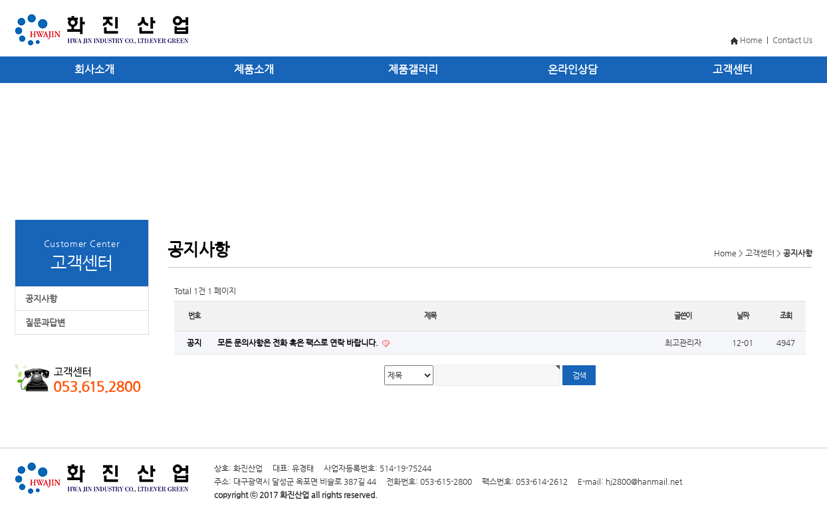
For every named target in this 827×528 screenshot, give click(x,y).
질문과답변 (45, 322)
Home (751, 39)
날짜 (743, 315)
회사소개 (94, 69)
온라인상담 (573, 69)
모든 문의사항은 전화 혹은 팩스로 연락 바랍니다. (298, 342)
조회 (786, 315)
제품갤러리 (413, 69)
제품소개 (254, 69)
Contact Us (792, 39)
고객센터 (733, 69)
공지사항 (41, 299)
